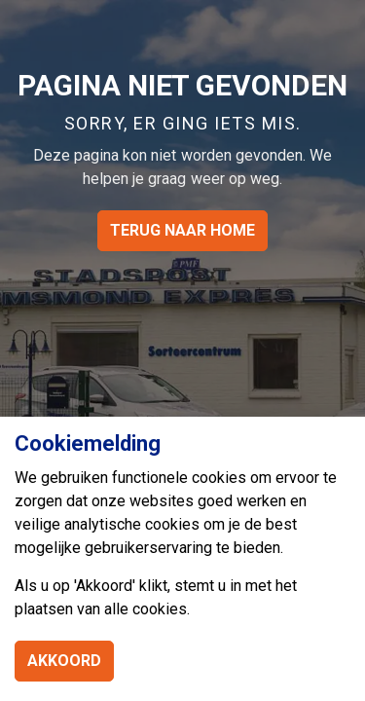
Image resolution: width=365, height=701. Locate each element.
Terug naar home (182, 230)
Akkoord (64, 661)
